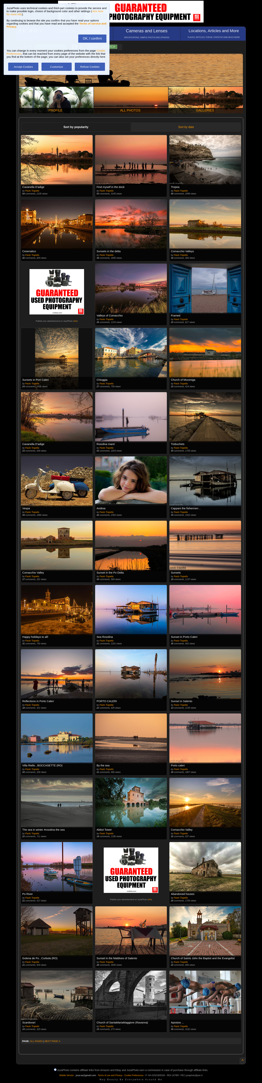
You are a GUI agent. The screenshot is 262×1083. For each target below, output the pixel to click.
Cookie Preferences (133, 1075)
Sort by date (186, 127)
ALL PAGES (36, 1041)
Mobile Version (66, 1075)
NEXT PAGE (52, 1041)
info (75, 321)
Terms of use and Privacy (110, 1075)
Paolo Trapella (32, 191)
